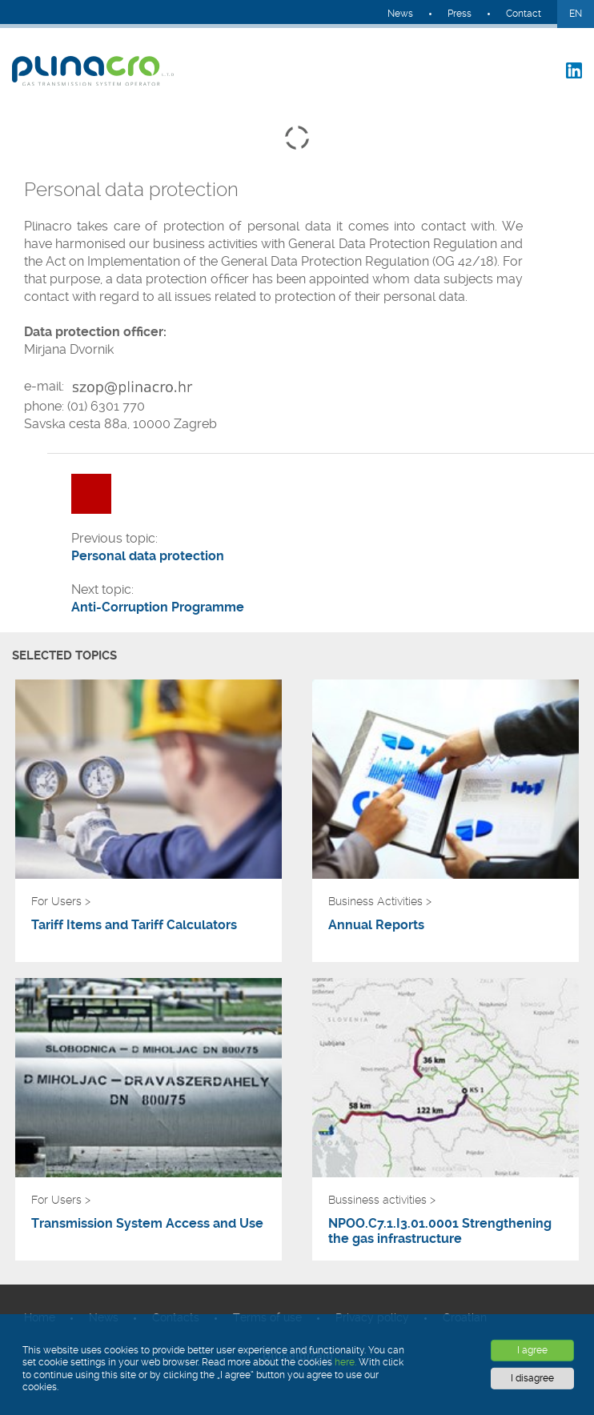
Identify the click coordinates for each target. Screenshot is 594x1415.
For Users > (60, 901)
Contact (523, 13)
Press (460, 13)
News (400, 13)
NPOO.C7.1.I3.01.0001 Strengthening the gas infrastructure (440, 1231)
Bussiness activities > (381, 1199)
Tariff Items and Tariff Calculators (134, 924)
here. (345, 1362)
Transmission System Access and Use (147, 1223)
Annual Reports (376, 924)
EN (575, 13)
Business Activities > (379, 901)
